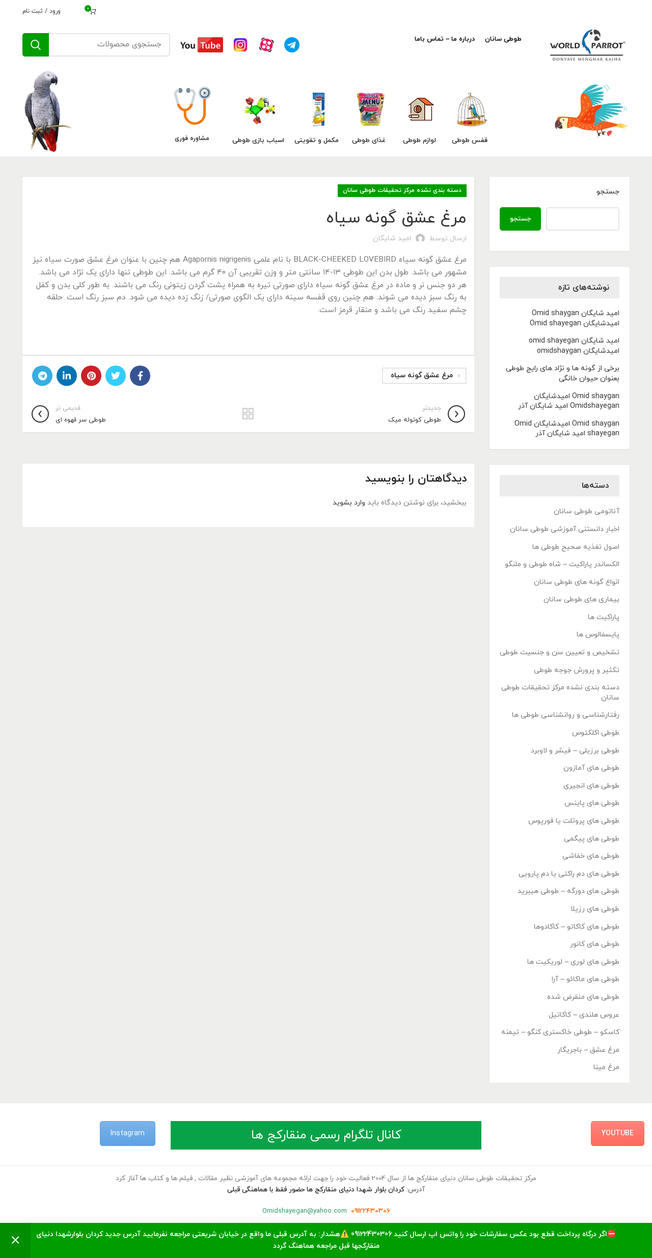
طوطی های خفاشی (590, 856)
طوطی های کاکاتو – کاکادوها (576, 927)
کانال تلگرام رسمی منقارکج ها (326, 1135)
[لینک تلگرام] (42, 376)
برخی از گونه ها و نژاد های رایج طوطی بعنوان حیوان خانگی (562, 373)
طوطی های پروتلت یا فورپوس (573, 821)
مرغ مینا (606, 1067)
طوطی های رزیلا (594, 909)
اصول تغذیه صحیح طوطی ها (575, 547)
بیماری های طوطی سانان (581, 599)
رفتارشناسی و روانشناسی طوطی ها (565, 715)
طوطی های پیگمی (591, 839)
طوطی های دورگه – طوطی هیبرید (568, 891)
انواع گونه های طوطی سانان (576, 582)
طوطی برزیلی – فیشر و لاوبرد (575, 751)
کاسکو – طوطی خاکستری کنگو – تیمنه (560, 1032)
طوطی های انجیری (591, 786)
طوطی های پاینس (591, 803)
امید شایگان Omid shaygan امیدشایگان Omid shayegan (574, 318)
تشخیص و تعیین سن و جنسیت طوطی (559, 652)
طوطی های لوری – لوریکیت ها (573, 962)
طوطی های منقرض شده (583, 997)
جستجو (607, 192)
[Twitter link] (115, 376)
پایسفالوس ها (598, 634)
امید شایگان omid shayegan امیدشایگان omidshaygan (574, 346)
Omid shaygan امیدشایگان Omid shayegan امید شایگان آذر (566, 429)
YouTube (618, 1133)
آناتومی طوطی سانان (586, 511)
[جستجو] (96, 45)
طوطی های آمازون (591, 768)
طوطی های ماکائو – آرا (585, 979)
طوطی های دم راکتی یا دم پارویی (569, 874)
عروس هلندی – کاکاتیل (584, 1015)
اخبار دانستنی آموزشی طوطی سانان (564, 529)
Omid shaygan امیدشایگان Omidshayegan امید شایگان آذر (568, 401)
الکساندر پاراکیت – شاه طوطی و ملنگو (562, 564)
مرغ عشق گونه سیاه (422, 375)
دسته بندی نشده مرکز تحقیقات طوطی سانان (402, 190)
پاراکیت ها (603, 617)
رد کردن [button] (15, 1240)
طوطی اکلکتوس (595, 733)
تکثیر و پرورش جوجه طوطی (576, 670)
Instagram (128, 1133)
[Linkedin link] (67, 376)
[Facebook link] (140, 376)
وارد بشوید (349, 503)
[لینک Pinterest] (91, 376)
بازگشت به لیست (248, 414)
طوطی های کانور (594, 944)
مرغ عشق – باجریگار (588, 1050)
